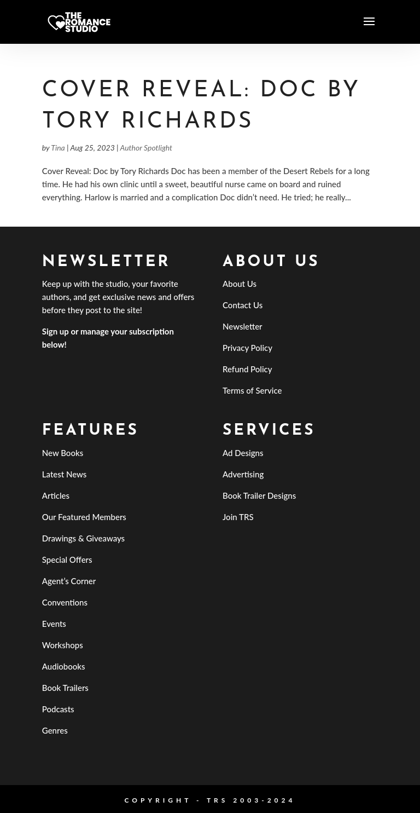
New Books (62, 453)
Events (54, 624)
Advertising (243, 474)
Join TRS (238, 517)
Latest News (64, 474)
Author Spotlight (146, 147)
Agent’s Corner (69, 581)
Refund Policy (247, 369)
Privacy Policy (247, 348)
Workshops (62, 645)
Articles (55, 495)
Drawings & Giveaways (83, 538)
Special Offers (67, 559)
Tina (58, 147)
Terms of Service (252, 390)
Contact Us (242, 305)
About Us (239, 284)
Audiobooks (63, 666)
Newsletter (242, 326)
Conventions (65, 602)
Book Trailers (65, 688)
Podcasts (58, 709)
